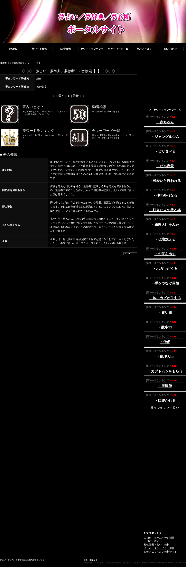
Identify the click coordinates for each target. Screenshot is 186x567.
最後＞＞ (79, 95)
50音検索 (65, 48)
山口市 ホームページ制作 (159, 537)
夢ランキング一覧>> (165, 408)
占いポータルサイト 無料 (159, 548)
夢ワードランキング (91, 48)
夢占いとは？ (144, 48)
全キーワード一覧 (118, 48)
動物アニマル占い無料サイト (160, 551)
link (86, 559)
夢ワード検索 (39, 48)
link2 (93, 559)
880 (38, 78)
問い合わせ (170, 48)
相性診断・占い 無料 (156, 544)
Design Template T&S (167, 563)
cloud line (182, 563)
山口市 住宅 (151, 541)
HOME (13, 48)
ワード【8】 (34, 63)
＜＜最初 (58, 95)
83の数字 (41, 86)
